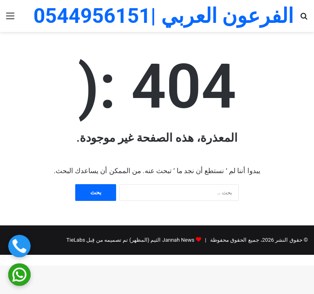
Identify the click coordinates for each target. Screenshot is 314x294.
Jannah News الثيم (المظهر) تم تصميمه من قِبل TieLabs (130, 240)
